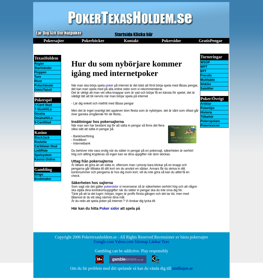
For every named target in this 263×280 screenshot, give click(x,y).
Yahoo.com (124, 241)
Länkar (155, 241)
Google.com (104, 241)
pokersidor (111, 186)
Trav (165, 241)
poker (109, 85)
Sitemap (141, 241)
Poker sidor (109, 208)
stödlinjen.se (182, 268)
